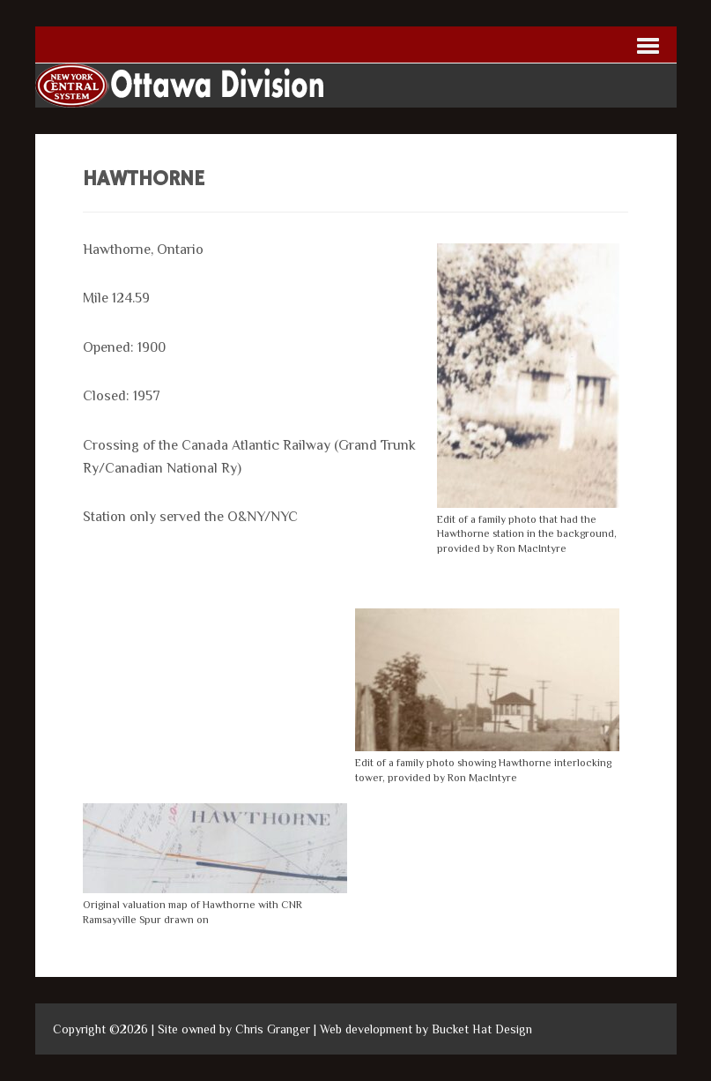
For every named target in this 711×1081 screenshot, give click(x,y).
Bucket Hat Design (482, 1029)
